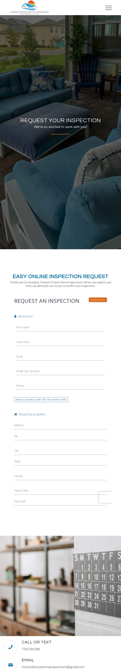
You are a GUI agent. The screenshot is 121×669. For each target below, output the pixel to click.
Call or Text (37, 642)
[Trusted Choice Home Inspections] (50, 7)
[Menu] (107, 7)
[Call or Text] (11, 647)
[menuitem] (107, 7)
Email (28, 660)
